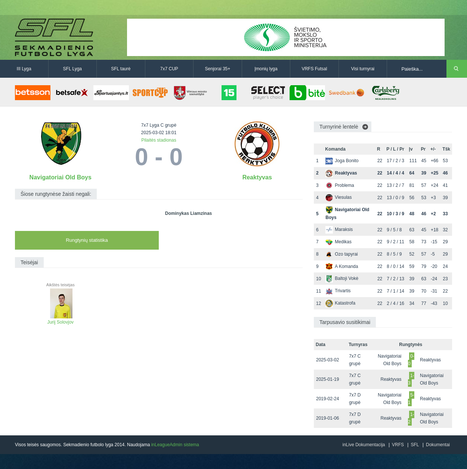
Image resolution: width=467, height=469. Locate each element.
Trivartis (337, 290)
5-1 (411, 398)
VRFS (398, 444)
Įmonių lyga (265, 68)
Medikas (338, 241)
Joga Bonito (341, 160)
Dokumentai (438, 444)
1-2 (411, 418)
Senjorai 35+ (218, 68)
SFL (415, 444)
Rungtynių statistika (87, 240)
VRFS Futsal (314, 68)
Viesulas (338, 197)
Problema (339, 185)
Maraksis (339, 229)
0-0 (411, 360)
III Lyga (24, 68)
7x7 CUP (169, 68)
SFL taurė (120, 68)
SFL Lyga (72, 68)
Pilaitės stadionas (158, 140)
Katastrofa (340, 303)
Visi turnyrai (362, 68)
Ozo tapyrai (341, 254)
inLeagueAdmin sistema (175, 444)
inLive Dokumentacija (363, 444)
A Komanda (341, 266)
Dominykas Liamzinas (188, 213)
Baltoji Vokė (341, 278)
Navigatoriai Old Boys (61, 177)
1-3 (411, 379)
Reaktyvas (257, 177)
